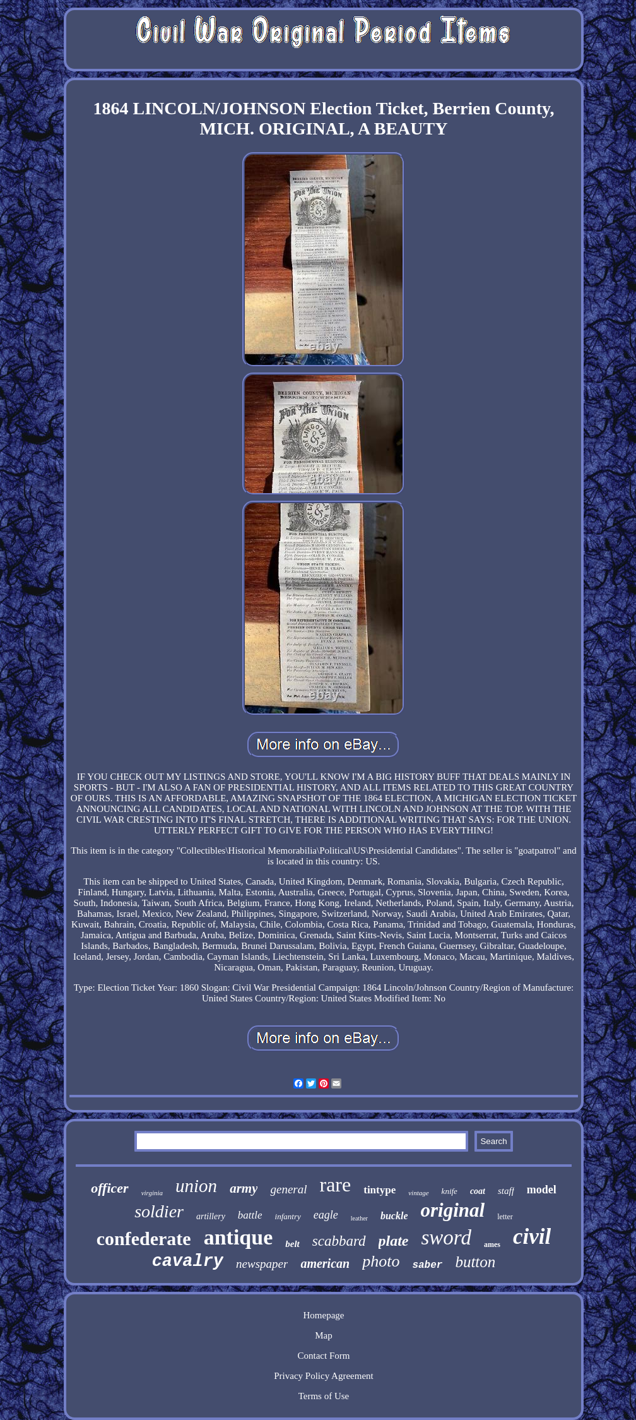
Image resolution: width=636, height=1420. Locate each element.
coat (477, 1191)
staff (506, 1191)
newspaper (262, 1263)
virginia (152, 1192)
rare (335, 1184)
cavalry (187, 1261)
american (325, 1263)
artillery (210, 1216)
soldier (159, 1211)
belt (292, 1244)
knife (449, 1191)
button (475, 1261)
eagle (326, 1214)
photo (380, 1261)
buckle (394, 1215)
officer (109, 1188)
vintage (418, 1192)
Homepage (323, 1315)
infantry (288, 1216)
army (243, 1188)
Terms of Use (324, 1396)
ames (492, 1244)
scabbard (339, 1241)
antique (238, 1237)
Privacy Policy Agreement (323, 1376)
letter (505, 1216)
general (288, 1189)
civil (532, 1236)
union (196, 1186)
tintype (379, 1190)
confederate (144, 1238)
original (452, 1210)
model (541, 1189)
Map (324, 1335)
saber (427, 1265)
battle (250, 1215)
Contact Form (324, 1356)
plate (394, 1240)
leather (359, 1218)
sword (446, 1237)
